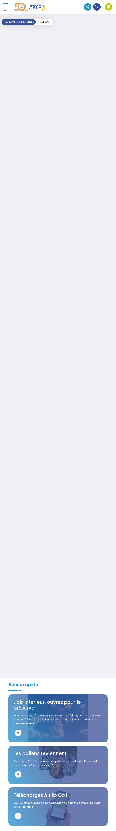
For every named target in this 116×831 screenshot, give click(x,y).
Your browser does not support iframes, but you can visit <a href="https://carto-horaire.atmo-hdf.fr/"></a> (58, 346)
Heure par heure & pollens (19, 21)
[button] (97, 7)
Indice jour (44, 21)
